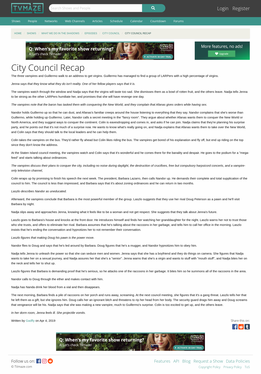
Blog (186, 361)
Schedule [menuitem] (116, 21)
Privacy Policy (232, 367)
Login (223, 8)
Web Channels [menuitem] (75, 21)
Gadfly (30, 320)
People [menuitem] (32, 21)
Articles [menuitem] (97, 21)
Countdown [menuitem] (158, 21)
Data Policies (238, 361)
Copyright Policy (209, 367)
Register (241, 8)
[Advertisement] (100, 51)
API (176, 361)
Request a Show (208, 361)
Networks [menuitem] (51, 21)
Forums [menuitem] (179, 21)
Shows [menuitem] (16, 21)
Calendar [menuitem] (136, 21)
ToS (247, 367)
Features (162, 361)
